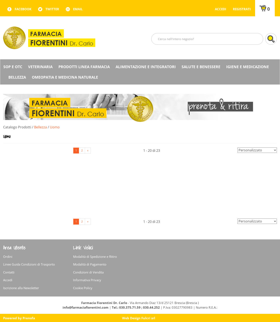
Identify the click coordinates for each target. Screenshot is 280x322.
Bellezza (40, 127)
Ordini (7, 256)
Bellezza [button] (17, 77)
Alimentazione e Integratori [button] (146, 66)
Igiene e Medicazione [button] (247, 66)
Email (78, 9)
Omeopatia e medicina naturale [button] (65, 77)
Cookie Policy (82, 288)
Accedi (220, 9)
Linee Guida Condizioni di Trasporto (29, 264)
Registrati (242, 9)
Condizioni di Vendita (88, 272)
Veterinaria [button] (40, 66)
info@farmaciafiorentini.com (86, 307)
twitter (52, 9)
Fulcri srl (148, 318)
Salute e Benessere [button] (201, 66)
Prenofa (29, 318)
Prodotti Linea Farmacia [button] (84, 66)
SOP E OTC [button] (12, 66)
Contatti (8, 272)
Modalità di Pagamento (89, 264)
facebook (23, 9)
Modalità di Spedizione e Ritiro (95, 256)
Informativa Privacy (87, 280)
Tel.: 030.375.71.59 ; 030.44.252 (136, 307)
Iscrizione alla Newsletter (21, 288)
